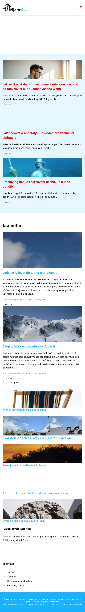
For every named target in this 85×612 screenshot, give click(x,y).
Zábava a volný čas (39, 373)
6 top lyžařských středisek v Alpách (29, 346)
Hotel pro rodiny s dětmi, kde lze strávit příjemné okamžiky (37, 437)
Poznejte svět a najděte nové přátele (24, 465)
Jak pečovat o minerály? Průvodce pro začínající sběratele (37, 493)
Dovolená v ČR (21, 300)
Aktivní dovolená (9, 300)
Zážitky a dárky (41, 300)
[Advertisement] (42, 34)
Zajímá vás (7, 105)
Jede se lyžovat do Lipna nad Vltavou (30, 272)
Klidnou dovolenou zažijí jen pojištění (25, 409)
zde (27, 540)
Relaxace (26, 373)
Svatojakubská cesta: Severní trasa (24, 520)
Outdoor (31, 300)
